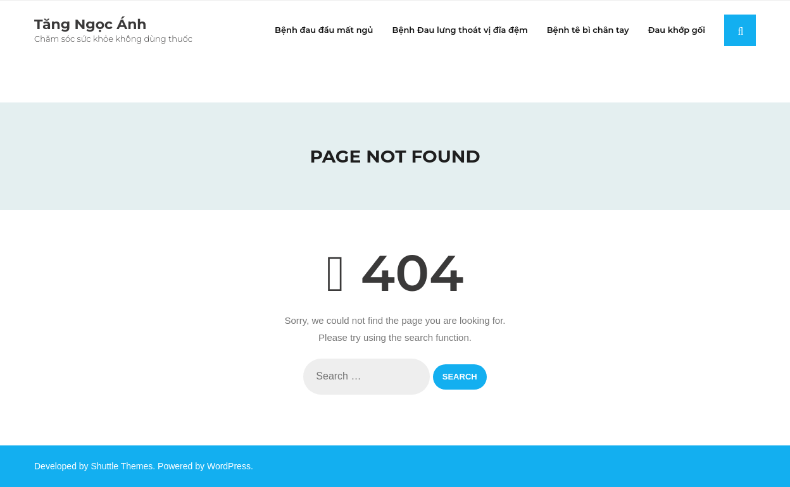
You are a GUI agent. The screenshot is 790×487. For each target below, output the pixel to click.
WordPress (229, 466)
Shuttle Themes (122, 466)
